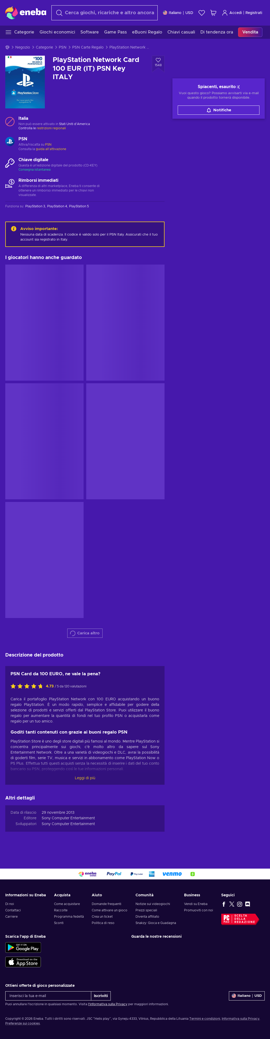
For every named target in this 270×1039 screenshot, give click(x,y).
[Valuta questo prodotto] (28, 686)
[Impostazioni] (178, 12)
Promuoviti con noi (198, 910)
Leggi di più (85, 778)
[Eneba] (25, 12)
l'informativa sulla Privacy (107, 1004)
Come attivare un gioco (109, 910)
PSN (62, 47)
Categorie (44, 47)
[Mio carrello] (213, 12)
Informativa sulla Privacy (240, 1018)
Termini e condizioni (204, 1018)
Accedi (232, 12)
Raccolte (61, 910)
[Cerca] (104, 13)
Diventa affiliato (147, 916)
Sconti (59, 923)
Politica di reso (103, 923)
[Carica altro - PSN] (10, 142)
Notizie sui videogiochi (153, 904)
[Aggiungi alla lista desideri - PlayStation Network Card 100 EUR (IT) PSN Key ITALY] (158, 64)
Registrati (253, 13)
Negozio (22, 47)
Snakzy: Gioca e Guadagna (156, 923)
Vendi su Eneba (196, 904)
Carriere (11, 916)
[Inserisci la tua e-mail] (48, 995)
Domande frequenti (106, 904)
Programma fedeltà (69, 916)
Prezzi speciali (146, 910)
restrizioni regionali (51, 128)
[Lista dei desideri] (202, 12)
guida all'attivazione (51, 149)
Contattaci (13, 910)
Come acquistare (67, 904)
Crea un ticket (102, 916)
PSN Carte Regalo (88, 47)
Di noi (9, 904)
